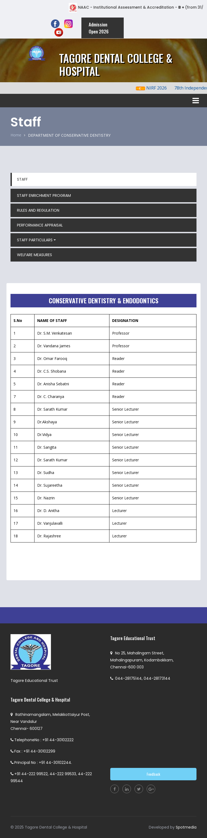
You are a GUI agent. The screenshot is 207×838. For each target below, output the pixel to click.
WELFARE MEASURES (34, 254)
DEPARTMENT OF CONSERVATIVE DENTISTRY (69, 135)
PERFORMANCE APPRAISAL (40, 225)
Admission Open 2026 (99, 28)
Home (16, 135)
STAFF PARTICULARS (35, 240)
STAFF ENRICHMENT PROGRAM (44, 195)
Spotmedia (186, 827)
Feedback (153, 774)
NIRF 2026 (160, 88)
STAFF (22, 179)
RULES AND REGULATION (38, 210)
